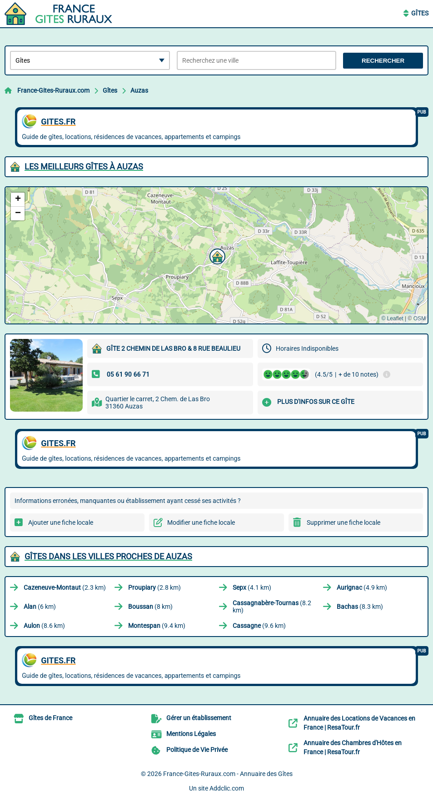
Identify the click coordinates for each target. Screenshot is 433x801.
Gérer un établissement (198, 717)
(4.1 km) (252, 587)
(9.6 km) (259, 625)
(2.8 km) (154, 587)
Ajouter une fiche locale (60, 522)
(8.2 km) (272, 606)
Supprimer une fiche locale (343, 522)
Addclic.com (226, 788)
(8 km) (150, 606)
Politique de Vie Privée (197, 749)
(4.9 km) (362, 587)
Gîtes (419, 13)
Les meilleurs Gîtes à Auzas (84, 166)
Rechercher (383, 60)
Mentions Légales (191, 733)
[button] (216, 255)
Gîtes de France (50, 717)
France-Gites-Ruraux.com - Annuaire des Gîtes (228, 773)
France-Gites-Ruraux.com (53, 90)
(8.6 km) (44, 625)
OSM (419, 318)
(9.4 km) (156, 625)
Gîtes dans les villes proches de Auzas (108, 556)
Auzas (139, 90)
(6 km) (40, 606)
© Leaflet (392, 318)
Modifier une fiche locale (201, 522)
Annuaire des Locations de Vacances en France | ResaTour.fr (359, 723)
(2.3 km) (65, 587)
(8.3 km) (360, 606)
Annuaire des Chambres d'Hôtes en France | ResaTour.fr (353, 747)
